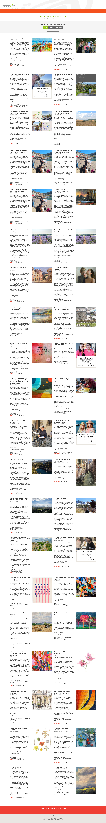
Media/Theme (59, 27)
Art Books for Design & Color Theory (46, 802)
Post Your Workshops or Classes (53, 18)
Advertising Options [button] (53, 811)
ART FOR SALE (7, 11)
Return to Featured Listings (53, 31)
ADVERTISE (45, 11)
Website (11, 65)
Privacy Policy (53, 818)
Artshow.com (52, 819)
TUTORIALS (37, 11)
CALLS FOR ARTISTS (17, 11)
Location (51, 27)
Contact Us (60, 818)
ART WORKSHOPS (28, 11)
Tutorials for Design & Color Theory (64, 802)
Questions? (45, 818)
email (15, 65)
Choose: (45, 27)
